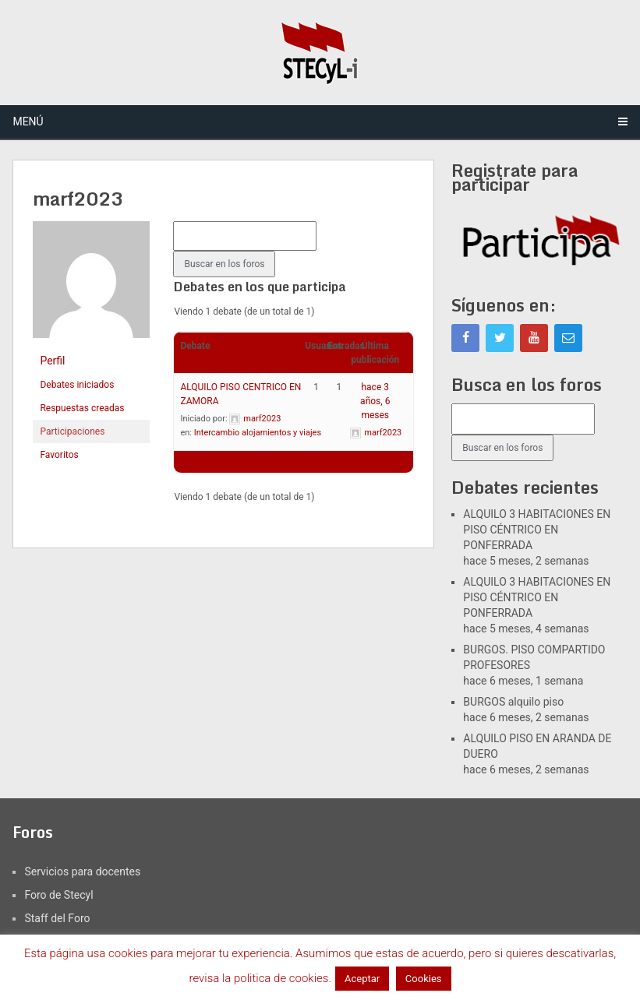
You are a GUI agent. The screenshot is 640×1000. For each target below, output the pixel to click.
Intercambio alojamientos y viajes (257, 433)
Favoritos (59, 454)
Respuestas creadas (82, 408)
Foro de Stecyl (58, 895)
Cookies (423, 978)
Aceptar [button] (362, 978)
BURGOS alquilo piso (513, 701)
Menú (27, 121)
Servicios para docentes (82, 871)
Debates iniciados (77, 384)
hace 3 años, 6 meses (375, 401)
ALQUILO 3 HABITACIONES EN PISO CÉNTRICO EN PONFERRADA (536, 529)
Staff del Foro (57, 918)
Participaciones (72, 431)
